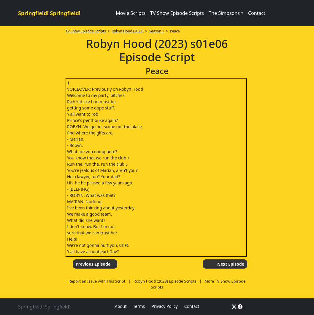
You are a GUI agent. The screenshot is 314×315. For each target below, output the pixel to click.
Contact (256, 13)
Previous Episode (93, 264)
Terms (139, 306)
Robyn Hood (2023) (127, 31)
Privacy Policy (164, 306)
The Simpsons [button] (224, 13)
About (121, 306)
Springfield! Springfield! (49, 13)
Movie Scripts (130, 13)
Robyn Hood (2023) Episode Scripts (165, 281)
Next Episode (230, 264)
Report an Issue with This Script (97, 281)
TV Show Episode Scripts (177, 13)
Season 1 (156, 31)
